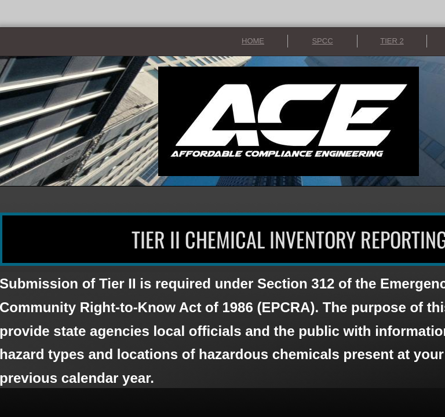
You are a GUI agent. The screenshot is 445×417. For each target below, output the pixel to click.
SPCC (322, 40)
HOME (253, 40)
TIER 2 (391, 40)
